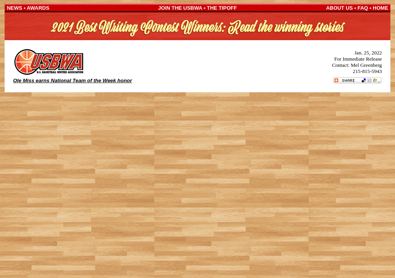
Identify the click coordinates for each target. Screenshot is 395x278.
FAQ (363, 8)
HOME (380, 8)
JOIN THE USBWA (180, 8)
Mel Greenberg (366, 65)
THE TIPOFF (222, 8)
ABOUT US (339, 8)
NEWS (14, 8)
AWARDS (38, 8)
